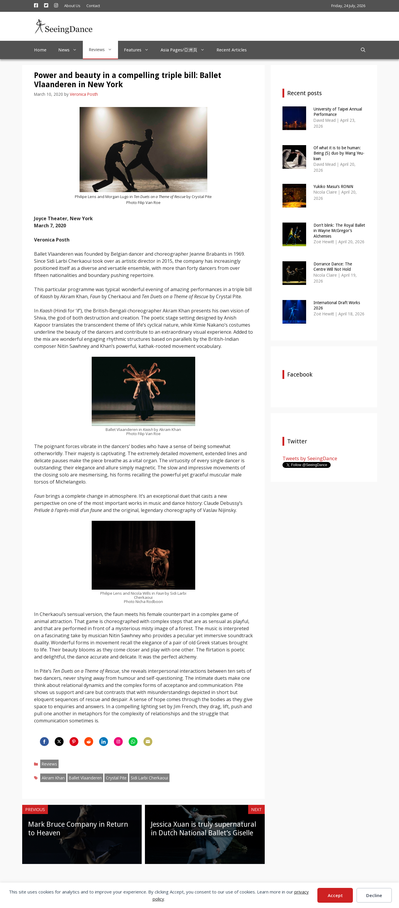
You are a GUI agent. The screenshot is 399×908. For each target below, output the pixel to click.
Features (139, 50)
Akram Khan (53, 778)
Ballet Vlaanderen (85, 778)
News (70, 50)
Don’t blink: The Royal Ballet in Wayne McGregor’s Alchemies (339, 230)
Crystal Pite (116, 778)
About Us (72, 5)
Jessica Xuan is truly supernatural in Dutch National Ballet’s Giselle (203, 828)
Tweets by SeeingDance (309, 458)
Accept (335, 895)
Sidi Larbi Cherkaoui (149, 778)
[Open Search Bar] (363, 50)
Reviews (103, 50)
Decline (374, 895)
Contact (93, 5)
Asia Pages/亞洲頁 (186, 50)
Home (40, 50)
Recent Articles (232, 50)
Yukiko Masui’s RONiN (333, 186)
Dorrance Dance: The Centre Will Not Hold (333, 267)
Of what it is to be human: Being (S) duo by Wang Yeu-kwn (339, 153)
